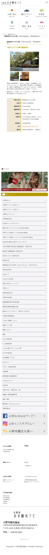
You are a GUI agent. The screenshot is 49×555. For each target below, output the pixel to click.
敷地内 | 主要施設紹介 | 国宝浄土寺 (13, 254)
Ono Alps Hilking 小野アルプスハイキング (15, 244)
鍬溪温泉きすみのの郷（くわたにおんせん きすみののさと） (21, 267)
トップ (5, 37)
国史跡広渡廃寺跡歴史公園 (10, 309)
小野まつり (6, 291)
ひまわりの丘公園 (8, 281)
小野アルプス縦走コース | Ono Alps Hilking (15, 235)
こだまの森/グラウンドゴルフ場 (12, 351)
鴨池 (4, 337)
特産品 (27, 448)
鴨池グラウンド (7, 332)
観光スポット (12, 37)
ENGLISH (6, 498)
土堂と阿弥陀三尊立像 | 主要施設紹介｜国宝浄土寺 (17, 249)
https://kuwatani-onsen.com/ (30, 129)
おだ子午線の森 (7, 355)
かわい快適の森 (7, 341)
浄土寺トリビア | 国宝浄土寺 (11, 258)
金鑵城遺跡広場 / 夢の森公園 (11, 304)
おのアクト (6, 365)
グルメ (27, 465)
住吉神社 (5, 388)
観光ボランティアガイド (31, 484)
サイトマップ (24, 542)
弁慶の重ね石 (6, 411)
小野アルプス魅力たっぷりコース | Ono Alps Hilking (18, 240)
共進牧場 (5, 374)
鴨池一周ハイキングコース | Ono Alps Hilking (16, 230)
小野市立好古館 (7, 300)
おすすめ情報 (9, 449)
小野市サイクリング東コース (11, 207)
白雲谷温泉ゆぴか (8, 295)
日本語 (5, 504)
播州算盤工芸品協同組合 (10, 378)
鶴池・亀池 (6, 402)
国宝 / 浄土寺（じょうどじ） (11, 286)
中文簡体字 (6, 500)
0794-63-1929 (18, 534)
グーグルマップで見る (5, 171)
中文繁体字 (6, 502)
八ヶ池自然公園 (7, 346)
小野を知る (6, 454)
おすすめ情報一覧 (8, 452)
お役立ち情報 (9, 479)
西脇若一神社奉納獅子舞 (10, 397)
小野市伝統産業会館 (8, 318)
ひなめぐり (6, 277)
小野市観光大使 (7, 221)
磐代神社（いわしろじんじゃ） (12, 406)
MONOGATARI (7, 272)
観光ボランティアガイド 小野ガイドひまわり (16, 314)
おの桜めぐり (6, 203)
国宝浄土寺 (6, 263)
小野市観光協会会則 (30, 482)
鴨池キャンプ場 (7, 328)
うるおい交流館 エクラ (10, 323)
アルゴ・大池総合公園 (9, 369)
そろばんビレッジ (8, 383)
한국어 (5, 506)
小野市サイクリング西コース (11, 212)
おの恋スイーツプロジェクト (11, 226)
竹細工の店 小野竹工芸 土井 (12, 392)
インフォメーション (33, 479)
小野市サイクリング (8, 217)
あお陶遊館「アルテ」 (9, 360)
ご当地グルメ (28, 468)
